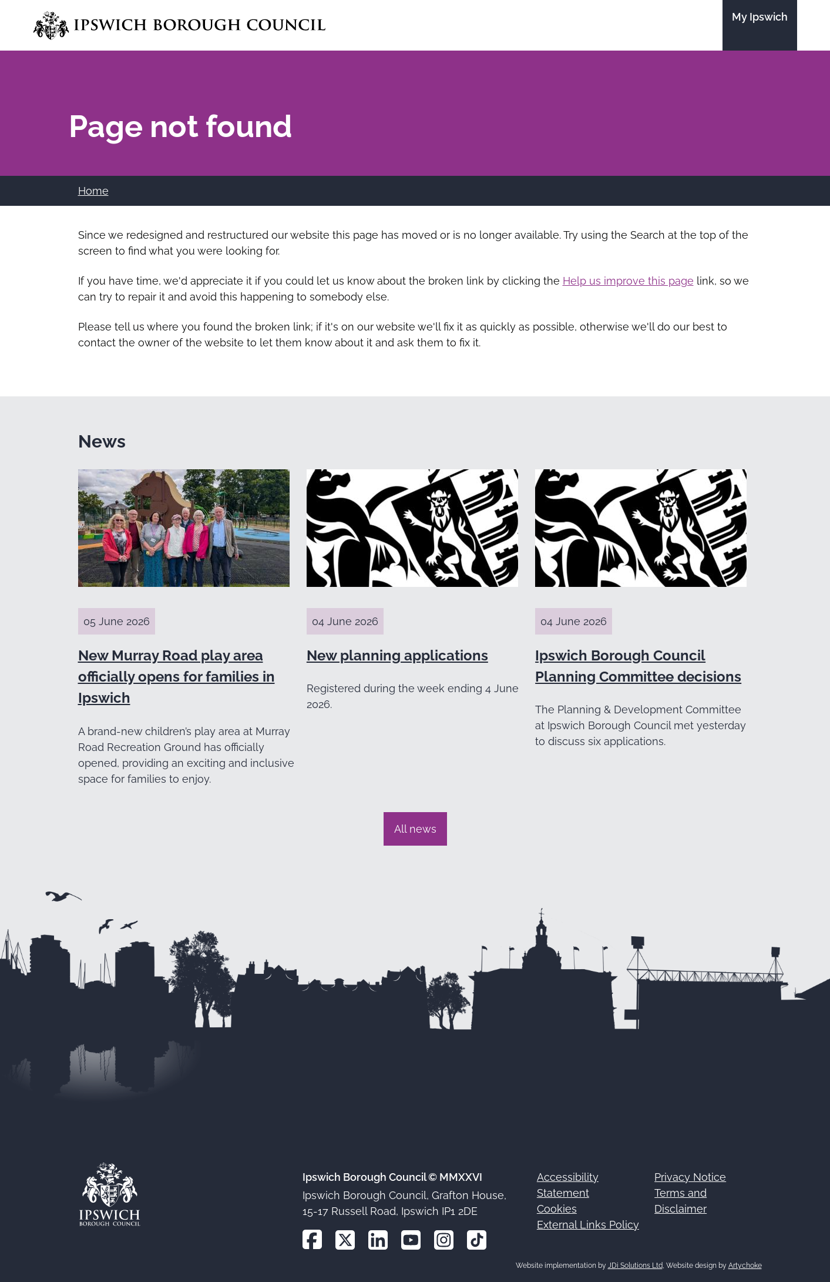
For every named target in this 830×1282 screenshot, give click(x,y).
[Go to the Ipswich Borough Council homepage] (179, 25)
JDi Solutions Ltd (635, 1265)
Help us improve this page (628, 281)
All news (415, 829)
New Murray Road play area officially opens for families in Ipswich (176, 677)
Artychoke (745, 1265)
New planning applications (397, 655)
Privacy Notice (690, 1177)
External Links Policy (588, 1224)
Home (93, 191)
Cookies (557, 1209)
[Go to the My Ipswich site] (760, 25)
